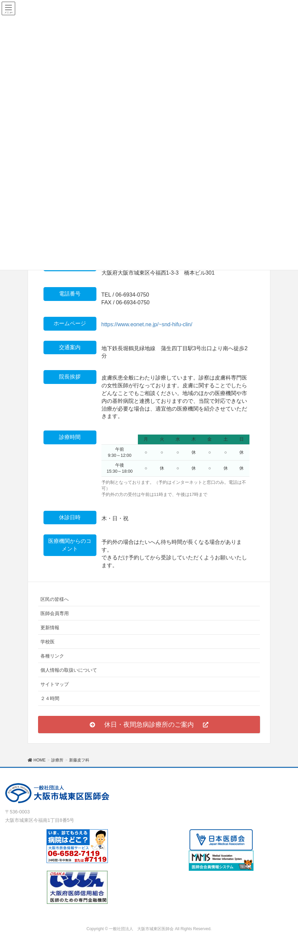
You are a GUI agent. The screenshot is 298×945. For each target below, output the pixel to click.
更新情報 (49, 627)
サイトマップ (54, 684)
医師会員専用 (54, 613)
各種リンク (52, 656)
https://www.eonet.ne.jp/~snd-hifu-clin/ (146, 324)
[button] (149, 724)
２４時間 (49, 698)
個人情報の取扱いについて (68, 670)
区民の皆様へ (54, 599)
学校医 (47, 641)
